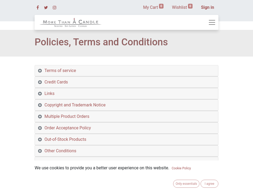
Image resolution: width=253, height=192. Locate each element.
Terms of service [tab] (60, 70)
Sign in (207, 7)
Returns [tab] (51, 185)
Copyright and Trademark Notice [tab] (75, 104)
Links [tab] (49, 93)
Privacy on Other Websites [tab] (69, 173)
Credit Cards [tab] (56, 82)
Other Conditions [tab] (60, 150)
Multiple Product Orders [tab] (66, 116)
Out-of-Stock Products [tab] (65, 139)
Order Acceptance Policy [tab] (67, 127)
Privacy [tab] (51, 162)
